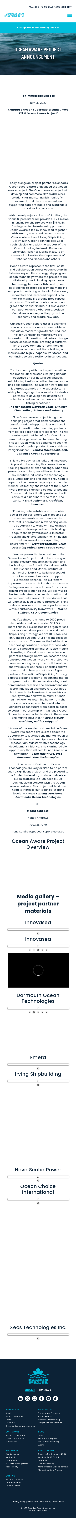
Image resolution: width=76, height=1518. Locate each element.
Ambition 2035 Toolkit (48, 1457)
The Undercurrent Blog (49, 1441)
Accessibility (64, 7)
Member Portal (13, 1485)
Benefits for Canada (15, 1435)
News (41, 1431)
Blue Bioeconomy (46, 1463)
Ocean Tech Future (15, 1438)
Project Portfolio (45, 1416)
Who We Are (12, 1409)
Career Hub (11, 1460)
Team (8, 1419)
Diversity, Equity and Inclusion (20, 1426)
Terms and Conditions (38, 1501)
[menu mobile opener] (69, 15)
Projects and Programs (49, 1413)
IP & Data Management (17, 1463)
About (8, 1413)
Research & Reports (47, 1438)
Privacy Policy (18, 1501)
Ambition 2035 (46, 1450)
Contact (50, 7)
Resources (12, 1450)
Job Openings (12, 1454)
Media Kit (10, 1457)
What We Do (45, 1409)
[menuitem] (34, 7)
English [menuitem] (30, 1390)
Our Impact (12, 1431)
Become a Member (15, 1479)
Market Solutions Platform (50, 1470)
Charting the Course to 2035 (52, 1454)
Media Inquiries (13, 1482)
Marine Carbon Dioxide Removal (53, 1466)
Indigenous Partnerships (50, 1422)
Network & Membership (49, 1419)
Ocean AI (42, 1460)
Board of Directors (14, 1416)
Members (10, 1422)
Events (41, 1445)
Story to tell (11, 1441)
